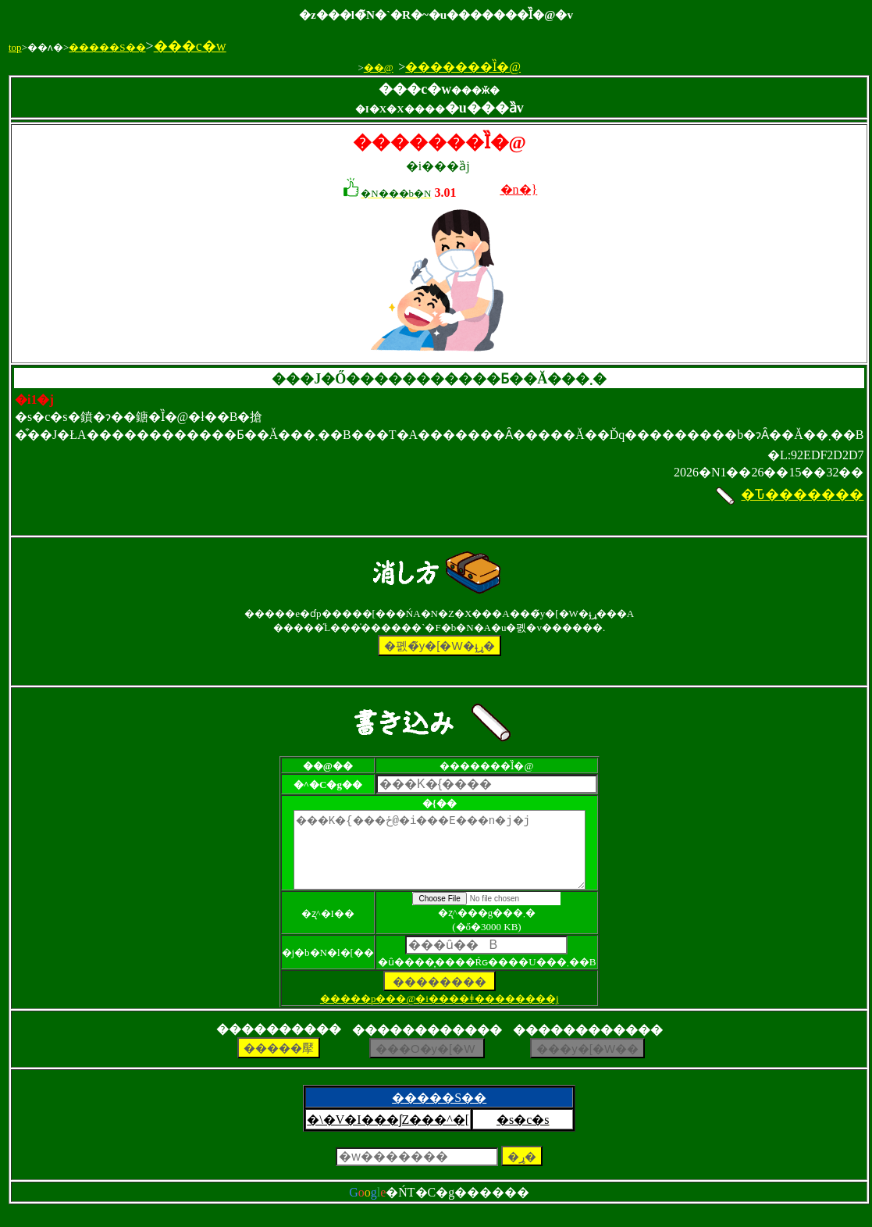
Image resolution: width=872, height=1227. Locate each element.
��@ (378, 67)
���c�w (190, 46)
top (15, 47)
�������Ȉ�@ (463, 66)
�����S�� (107, 47)
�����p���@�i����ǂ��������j (439, 1012)
